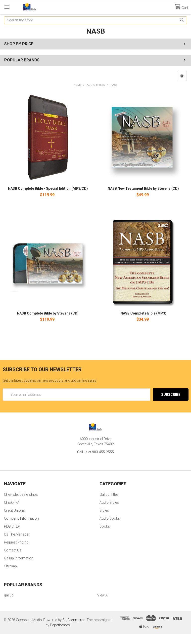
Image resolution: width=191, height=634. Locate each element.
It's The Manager (17, 534)
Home (77, 85)
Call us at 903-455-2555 (95, 452)
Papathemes (60, 625)
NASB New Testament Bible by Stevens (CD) (143, 188)
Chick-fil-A (11, 502)
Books (104, 526)
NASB (114, 85)
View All (103, 595)
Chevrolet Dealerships (21, 495)
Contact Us (12, 550)
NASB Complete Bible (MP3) (143, 313)
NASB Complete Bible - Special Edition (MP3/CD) (48, 188)
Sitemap (10, 566)
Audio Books (109, 518)
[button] (182, 76)
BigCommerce (73, 620)
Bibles (104, 510)
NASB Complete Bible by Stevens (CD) (48, 313)
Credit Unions (14, 510)
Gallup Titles (109, 495)
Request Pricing (16, 542)
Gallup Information (18, 558)
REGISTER (12, 526)
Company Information (21, 518)
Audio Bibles (96, 85)
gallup (8, 595)
